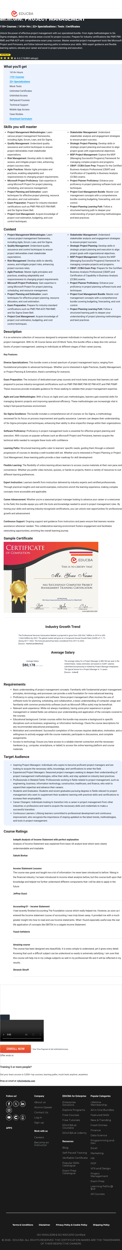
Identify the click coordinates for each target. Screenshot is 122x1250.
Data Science (99, 1135)
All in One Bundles (102, 1109)
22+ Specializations (20, 81)
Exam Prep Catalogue (69, 1172)
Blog (65, 1147)
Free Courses (70, 1115)
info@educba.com (26, 1081)
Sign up (39, 1122)
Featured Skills (100, 1115)
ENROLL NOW (16, 1049)
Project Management (99, 1175)
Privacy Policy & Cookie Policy (71, 1225)
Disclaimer (44, 1225)
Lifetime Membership (99, 1103)
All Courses (98, 1194)
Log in (38, 1117)
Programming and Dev (102, 1141)
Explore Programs (73, 1109)
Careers (39, 1137)
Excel (94, 1148)
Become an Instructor (41, 1144)
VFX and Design (101, 1168)
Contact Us (41, 1112)
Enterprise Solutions (69, 1103)
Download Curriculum (21, 118)
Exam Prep (97, 1181)
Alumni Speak (43, 1107)
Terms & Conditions (22, 1225)
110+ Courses (17, 77)
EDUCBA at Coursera (69, 1126)
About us (40, 1102)
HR (92, 1158)
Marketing (97, 1153)
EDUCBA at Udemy (74, 1132)
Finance (96, 1130)
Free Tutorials (71, 1120)
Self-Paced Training (74, 1152)
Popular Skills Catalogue (70, 1164)
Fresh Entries (99, 1125)
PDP (93, 1163)
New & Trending (101, 1120)
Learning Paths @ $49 (102, 1187)
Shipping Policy (101, 1225)
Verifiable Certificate (75, 1157)
